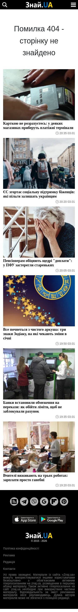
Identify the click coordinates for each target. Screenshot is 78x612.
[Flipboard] (54, 501)
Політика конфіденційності (21, 548)
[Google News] (44, 501)
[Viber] (34, 501)
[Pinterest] (64, 501)
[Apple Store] (25, 519)
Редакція (9, 562)
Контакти (9, 568)
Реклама (9, 555)
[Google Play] (52, 519)
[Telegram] (24, 501)
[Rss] (14, 501)
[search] (4, 4)
